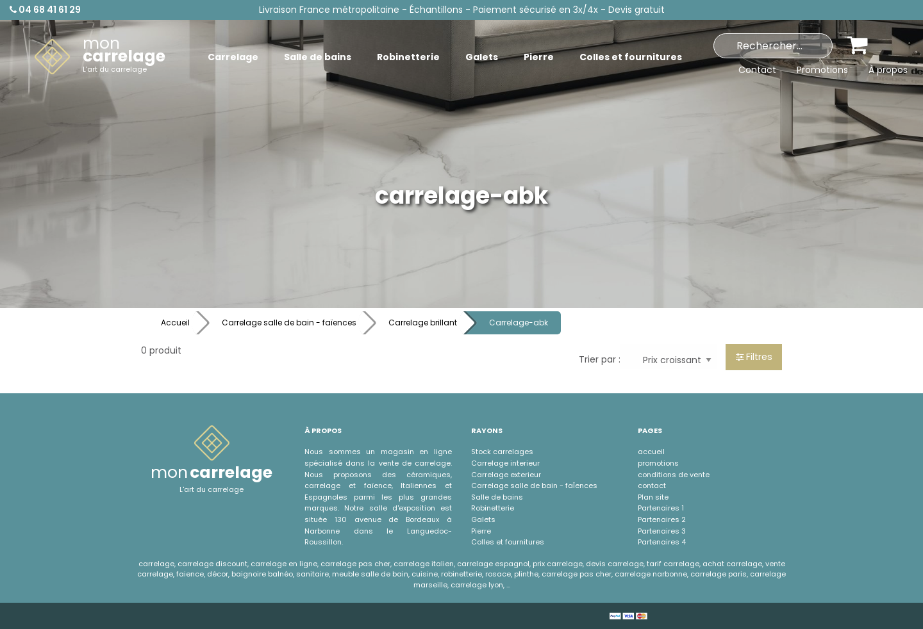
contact (652, 485)
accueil (651, 451)
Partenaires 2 (662, 519)
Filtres (754, 356)
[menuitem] (100, 57)
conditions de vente (674, 475)
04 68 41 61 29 (45, 9)
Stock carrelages (502, 451)
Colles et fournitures (507, 542)
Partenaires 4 (662, 542)
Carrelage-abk (518, 322)
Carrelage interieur (505, 463)
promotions (658, 463)
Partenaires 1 (661, 508)
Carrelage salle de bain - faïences (289, 322)
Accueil (175, 322)
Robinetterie (492, 508)
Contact (757, 69)
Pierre (481, 531)
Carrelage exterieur (506, 475)
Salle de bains (497, 497)
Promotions (822, 69)
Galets (483, 519)
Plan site (653, 497)
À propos (888, 69)
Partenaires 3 (662, 531)
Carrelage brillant (422, 322)
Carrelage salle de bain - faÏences (534, 485)
